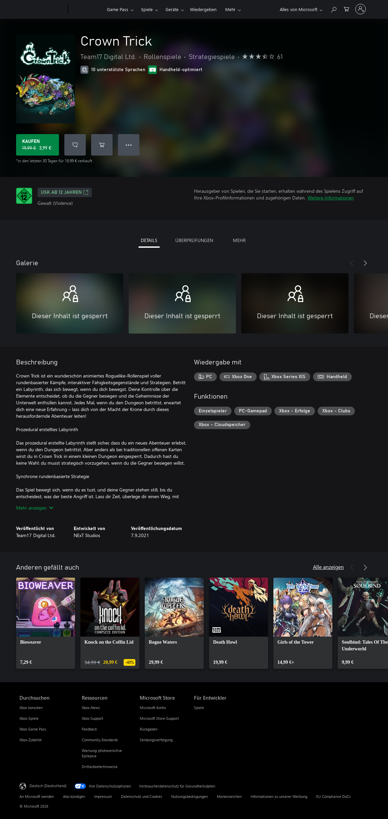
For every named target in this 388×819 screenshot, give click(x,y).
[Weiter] (365, 263)
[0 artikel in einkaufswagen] (346, 8)
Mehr (230, 9)
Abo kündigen (74, 796)
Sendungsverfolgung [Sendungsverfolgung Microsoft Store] (156, 740)
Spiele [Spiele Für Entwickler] (199, 707)
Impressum (103, 796)
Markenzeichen (229, 796)
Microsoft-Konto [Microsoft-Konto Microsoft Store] (153, 707)
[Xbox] (86, 9)
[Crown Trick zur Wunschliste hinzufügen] (75, 145)
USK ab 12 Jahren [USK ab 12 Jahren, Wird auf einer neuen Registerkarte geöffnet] (64, 192)
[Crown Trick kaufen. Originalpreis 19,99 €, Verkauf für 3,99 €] (37, 145)
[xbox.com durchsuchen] (333, 8)
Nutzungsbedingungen (189, 796)
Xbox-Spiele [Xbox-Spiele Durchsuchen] (29, 718)
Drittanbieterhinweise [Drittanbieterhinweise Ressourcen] (100, 766)
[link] (45, 623)
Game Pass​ (117, 9)
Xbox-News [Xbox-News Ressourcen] (91, 707)
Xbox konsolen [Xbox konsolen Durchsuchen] (31, 707)
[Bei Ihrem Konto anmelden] (360, 9)
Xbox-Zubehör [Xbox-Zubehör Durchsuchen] (30, 740)
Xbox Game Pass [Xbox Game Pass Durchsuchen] (32, 729)
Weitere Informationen (331, 197)
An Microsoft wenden (36, 796)
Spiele (147, 9)
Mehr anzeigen (34, 508)
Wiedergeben (203, 9)
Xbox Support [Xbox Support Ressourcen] (92, 718)
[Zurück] (352, 263)
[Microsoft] (42, 9)
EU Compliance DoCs (333, 796)
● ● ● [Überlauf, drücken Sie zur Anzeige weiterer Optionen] (129, 145)
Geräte (172, 9)
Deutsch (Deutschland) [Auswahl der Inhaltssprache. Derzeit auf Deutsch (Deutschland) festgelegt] (47, 785)
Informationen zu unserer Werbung (279, 796)
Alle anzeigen (328, 566)
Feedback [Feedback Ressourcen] (89, 729)
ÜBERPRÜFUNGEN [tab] (194, 240)
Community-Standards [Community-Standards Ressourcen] (100, 740)
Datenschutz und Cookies (141, 796)
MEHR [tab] (239, 240)
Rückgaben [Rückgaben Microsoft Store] (148, 729)
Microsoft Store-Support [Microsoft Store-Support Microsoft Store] (159, 718)
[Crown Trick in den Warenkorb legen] (102, 145)
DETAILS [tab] (149, 240)
